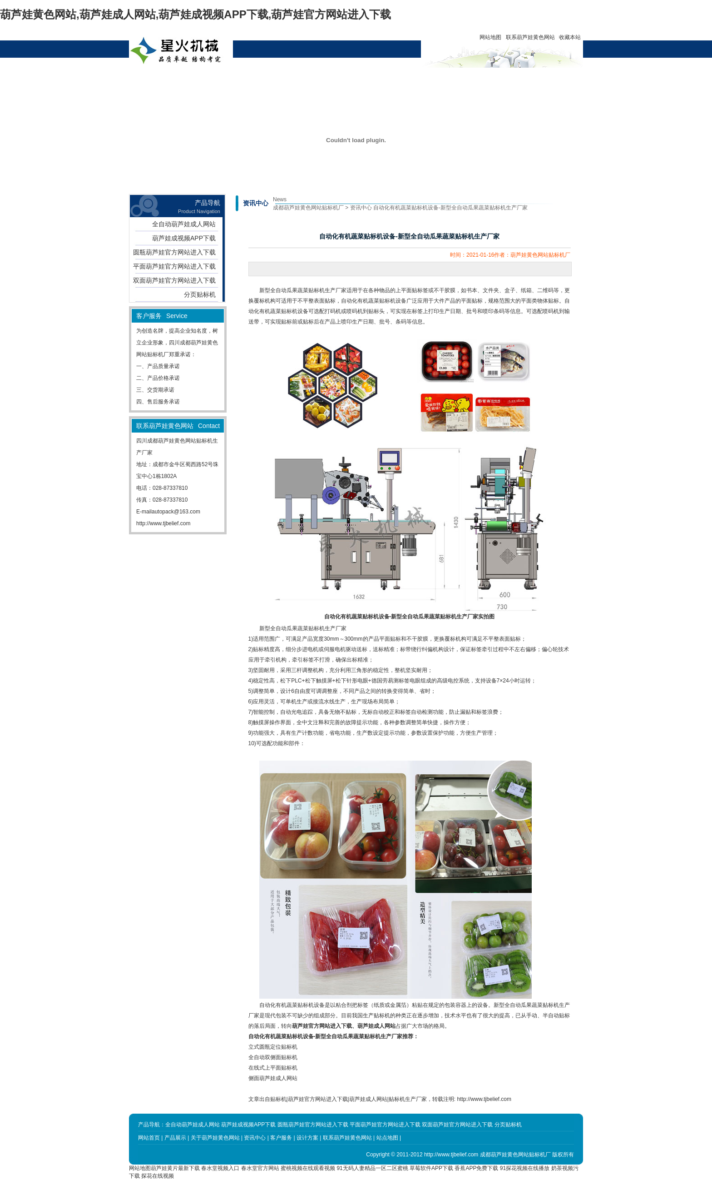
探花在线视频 (157, 1176)
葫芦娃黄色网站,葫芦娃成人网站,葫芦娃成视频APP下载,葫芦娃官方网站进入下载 (195, 14)
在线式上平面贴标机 (272, 1068)
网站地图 (490, 37)
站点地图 (387, 1138)
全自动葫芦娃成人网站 (184, 224)
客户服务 (379, 78)
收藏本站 (570, 37)
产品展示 (214, 78)
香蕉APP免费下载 (476, 1168)
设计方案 (338, 78)
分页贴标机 (200, 294)
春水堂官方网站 (260, 1168)
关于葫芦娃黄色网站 (255, 82)
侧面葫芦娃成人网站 (272, 1078)
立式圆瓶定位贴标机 (272, 1047)
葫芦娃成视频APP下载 (184, 238)
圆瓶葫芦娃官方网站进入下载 (174, 252)
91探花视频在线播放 (524, 1168)
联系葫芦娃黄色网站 (530, 37)
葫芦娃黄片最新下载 (175, 1168)
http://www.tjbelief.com (163, 523)
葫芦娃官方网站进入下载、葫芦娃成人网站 (344, 1026)
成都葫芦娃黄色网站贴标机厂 (308, 207)
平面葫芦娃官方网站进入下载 (174, 266)
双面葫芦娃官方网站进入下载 (174, 280)
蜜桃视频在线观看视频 (308, 1168)
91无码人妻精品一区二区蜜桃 (372, 1168)
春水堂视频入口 (220, 1168)
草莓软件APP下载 (431, 1168)
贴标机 (278, 1099)
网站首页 (172, 78)
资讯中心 (296, 78)
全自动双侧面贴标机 (272, 1057)
